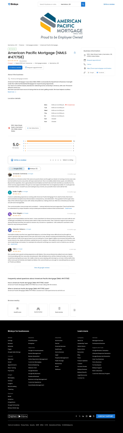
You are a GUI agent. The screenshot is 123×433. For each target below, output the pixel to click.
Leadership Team (83, 341)
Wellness (58, 367)
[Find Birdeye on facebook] (76, 414)
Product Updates (83, 358)
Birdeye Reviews (82, 367)
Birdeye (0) (32, 167)
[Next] (74, 308)
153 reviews (23, 61)
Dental (57, 341)
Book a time (81, 347)
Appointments (12, 363)
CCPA (46, 423)
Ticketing (10, 387)
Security (32, 423)
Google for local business (35, 348)
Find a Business (97, 360)
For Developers (96, 363)
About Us (80, 338)
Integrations (11, 400)
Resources (81, 350)
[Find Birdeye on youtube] (90, 414)
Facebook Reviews (33, 374)
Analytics (10, 397)
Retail (57, 364)
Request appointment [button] (94, 60)
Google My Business (34, 371)
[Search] (83, 4)
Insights (10, 381)
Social (9, 360)
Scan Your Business (98, 357)
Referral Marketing (33, 363)
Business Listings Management (37, 377)
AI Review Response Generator (101, 351)
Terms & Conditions (14, 423)
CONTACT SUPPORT (105, 414)
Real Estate (58, 361)
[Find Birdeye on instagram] (86, 414)
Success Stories (82, 364)
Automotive (58, 338)
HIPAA (41, 423)
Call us (89, 64)
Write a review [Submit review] (15, 68)
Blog (79, 353)
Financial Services (60, 344)
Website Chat (32, 365)
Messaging (11, 375)
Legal (56, 353)
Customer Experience (34, 380)
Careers (80, 361)
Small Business (32, 338)
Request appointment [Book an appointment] (33, 68)
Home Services (59, 350)
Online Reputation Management (38, 357)
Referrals (10, 344)
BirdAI (9, 394)
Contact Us (81, 376)
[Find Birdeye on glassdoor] (93, 414)
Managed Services (97, 338)
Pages (10, 347)
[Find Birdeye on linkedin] (83, 414)
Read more (12, 92)
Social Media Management (36, 383)
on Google (30, 171)
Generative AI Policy (55, 423)
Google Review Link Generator (101, 354)
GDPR (37, 423)
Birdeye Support (97, 365)
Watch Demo (81, 344)
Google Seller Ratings (14, 350)
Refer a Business (97, 368)
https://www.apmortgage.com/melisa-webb (99, 68)
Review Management (34, 351)
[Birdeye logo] (13, 4)
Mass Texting (12, 365)
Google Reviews (33, 368)
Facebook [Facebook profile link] (100, 72)
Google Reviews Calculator (100, 348)
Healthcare (58, 347)
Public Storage (59, 358)
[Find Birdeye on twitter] (79, 414)
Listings (10, 338)
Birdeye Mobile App (13, 406)
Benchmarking (12, 384)
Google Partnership (13, 403)
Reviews (10, 341)
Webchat (10, 357)
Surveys (10, 378)
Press (79, 356)
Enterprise (31, 341)
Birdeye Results (82, 370)
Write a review (109, 4)
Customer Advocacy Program (101, 371)
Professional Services (98, 341)
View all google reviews (41, 265)
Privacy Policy (25, 423)
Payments (11, 368)
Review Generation (34, 354)
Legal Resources (82, 373)
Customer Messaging (34, 360)
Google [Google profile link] (91, 72)
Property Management (62, 356)
